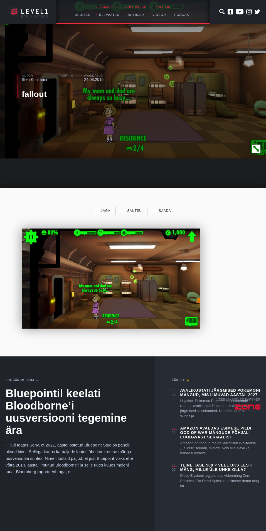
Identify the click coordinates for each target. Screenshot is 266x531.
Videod (159, 14)
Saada (162, 210)
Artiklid (136, 14)
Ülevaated (109, 14)
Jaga (102, 210)
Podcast (182, 14)
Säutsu (131, 210)
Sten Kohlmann (35, 79)
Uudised (83, 14)
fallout (34, 94)
